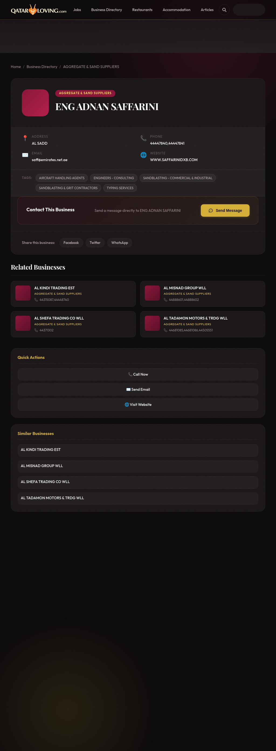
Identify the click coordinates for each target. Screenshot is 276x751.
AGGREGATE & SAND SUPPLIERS (91, 66)
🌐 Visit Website (138, 404)
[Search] (224, 9)
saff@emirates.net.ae (49, 159)
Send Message (229, 210)
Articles (207, 9)
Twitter (95, 242)
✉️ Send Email (138, 389)
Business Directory (106, 9)
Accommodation (177, 9)
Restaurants (142, 9)
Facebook (71, 242)
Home (16, 66)
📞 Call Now (138, 374)
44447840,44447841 (167, 143)
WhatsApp (119, 242)
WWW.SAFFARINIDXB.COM (174, 159)
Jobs (77, 9)
